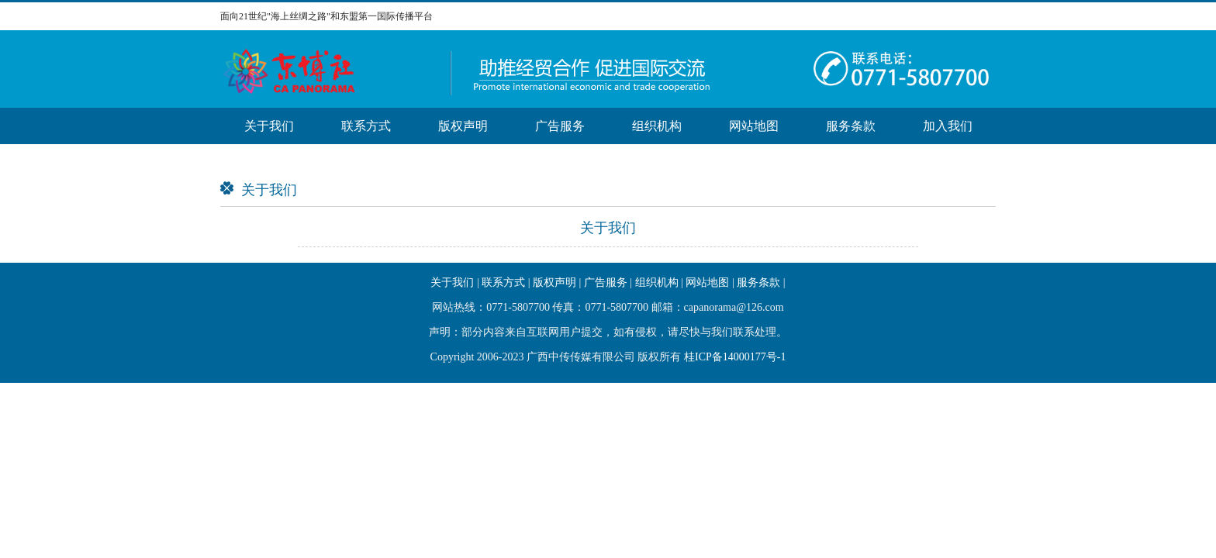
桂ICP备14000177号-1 (735, 357)
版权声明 (463, 126)
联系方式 (366, 126)
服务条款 (851, 126)
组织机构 (657, 126)
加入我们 (947, 126)
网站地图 (754, 126)
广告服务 (560, 126)
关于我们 (269, 126)
